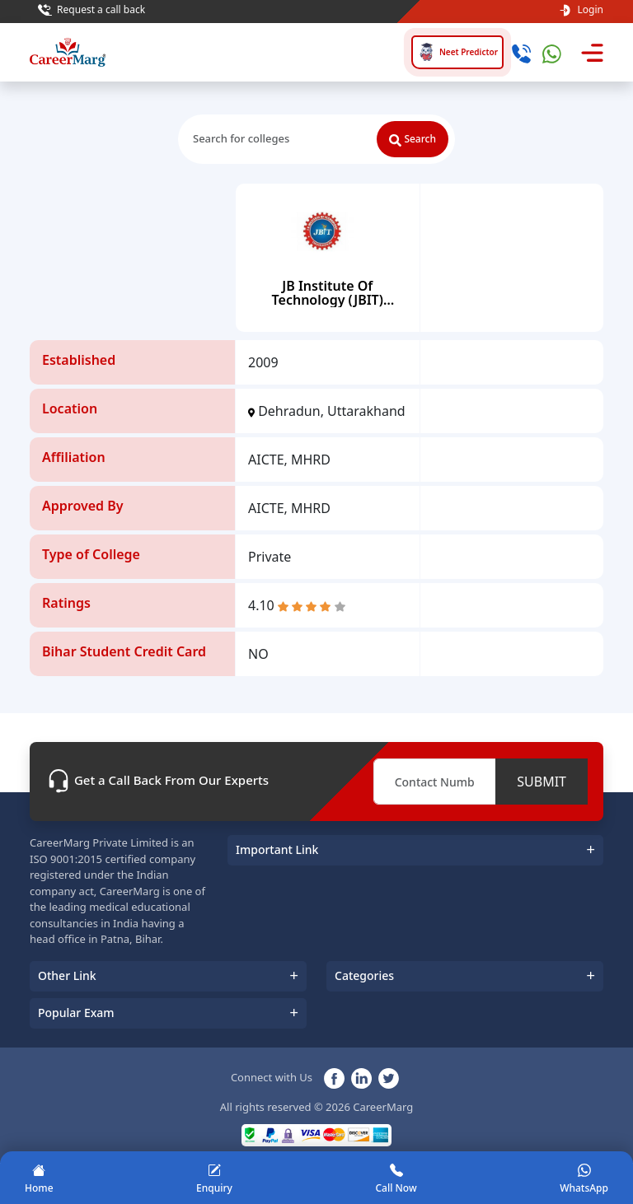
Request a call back (91, 9)
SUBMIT (541, 781)
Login (580, 9)
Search (412, 139)
